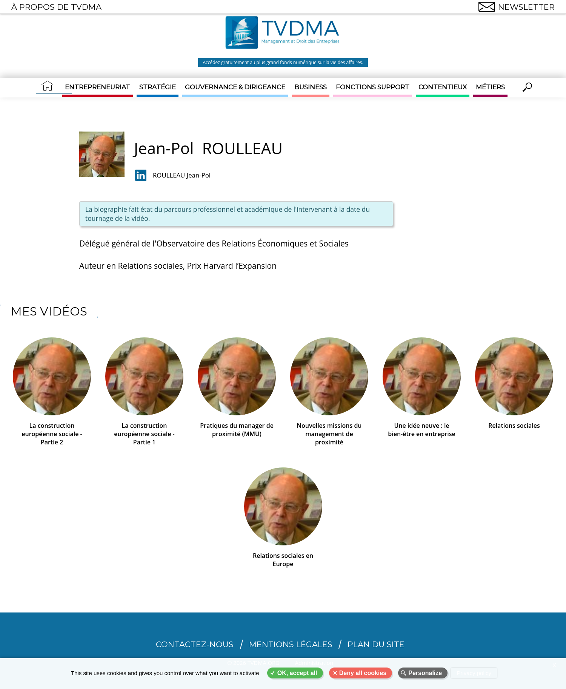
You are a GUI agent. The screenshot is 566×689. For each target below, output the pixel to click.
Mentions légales (290, 642)
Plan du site (376, 642)
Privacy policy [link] (474, 673)
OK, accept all (297, 673)
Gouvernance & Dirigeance (235, 87)
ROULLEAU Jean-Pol (182, 174)
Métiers (490, 87)
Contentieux (442, 87)
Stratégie (157, 87)
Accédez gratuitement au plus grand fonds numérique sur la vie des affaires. (283, 62)
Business (310, 87)
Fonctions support (372, 87)
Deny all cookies (362, 673)
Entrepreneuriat (97, 87)
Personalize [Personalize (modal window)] (425, 673)
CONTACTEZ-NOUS (195, 642)
